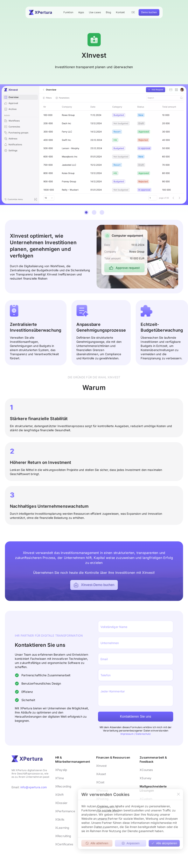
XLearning (62, 827)
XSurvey (145, 778)
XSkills (59, 819)
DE (133, 12)
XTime (59, 778)
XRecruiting (63, 836)
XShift (59, 794)
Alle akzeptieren (164, 843)
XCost (100, 782)
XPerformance (65, 811)
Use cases (95, 12)
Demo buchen (149, 12)
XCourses (146, 770)
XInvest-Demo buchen (94, 584)
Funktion (68, 12)
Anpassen (130, 843)
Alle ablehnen (96, 843)
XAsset (101, 774)
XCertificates (64, 844)
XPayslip (61, 770)
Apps (81, 12)
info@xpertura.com (33, 787)
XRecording (63, 786)
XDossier (61, 803)
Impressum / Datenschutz (135, 733)
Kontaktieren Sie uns (135, 716)
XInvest (101, 765)
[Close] (178, 794)
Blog (108, 12)
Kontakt (120, 12)
